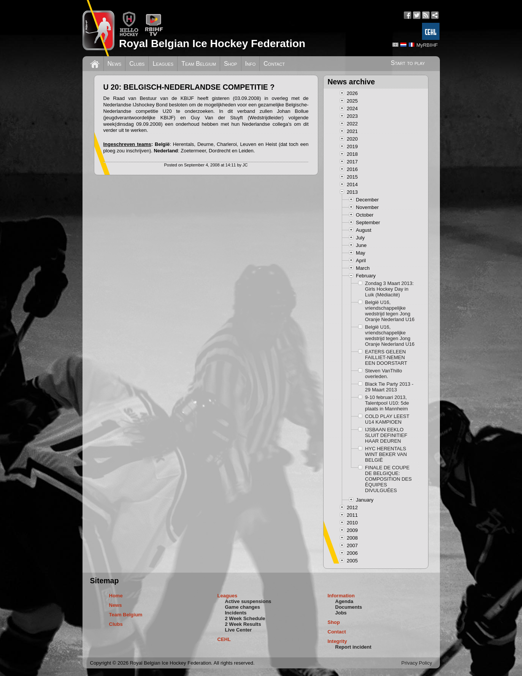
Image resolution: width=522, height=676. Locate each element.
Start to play (408, 63)
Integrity (337, 641)
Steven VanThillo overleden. (383, 373)
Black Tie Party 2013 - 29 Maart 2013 (389, 387)
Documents (348, 607)
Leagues (162, 63)
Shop (230, 63)
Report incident (353, 647)
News (115, 63)
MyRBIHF (427, 45)
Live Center (238, 630)
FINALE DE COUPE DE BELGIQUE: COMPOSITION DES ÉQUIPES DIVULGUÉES (388, 479)
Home (116, 595)
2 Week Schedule (245, 618)
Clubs (136, 63)
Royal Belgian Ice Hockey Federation (212, 43)
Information (341, 595)
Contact (274, 63)
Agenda (344, 601)
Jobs (341, 613)
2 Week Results (243, 624)
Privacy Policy (416, 663)
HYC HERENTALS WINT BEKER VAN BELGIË (386, 454)
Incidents (236, 613)
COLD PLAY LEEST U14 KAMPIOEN (387, 419)
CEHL (224, 639)
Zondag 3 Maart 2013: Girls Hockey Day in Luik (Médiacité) (389, 289)
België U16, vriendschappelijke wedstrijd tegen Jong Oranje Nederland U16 (389, 310)
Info (250, 63)
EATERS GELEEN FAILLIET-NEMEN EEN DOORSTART (386, 357)
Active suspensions (248, 601)
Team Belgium (198, 63)
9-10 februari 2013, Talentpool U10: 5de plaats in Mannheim (387, 403)
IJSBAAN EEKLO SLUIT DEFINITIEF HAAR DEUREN (386, 435)
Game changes (242, 607)
